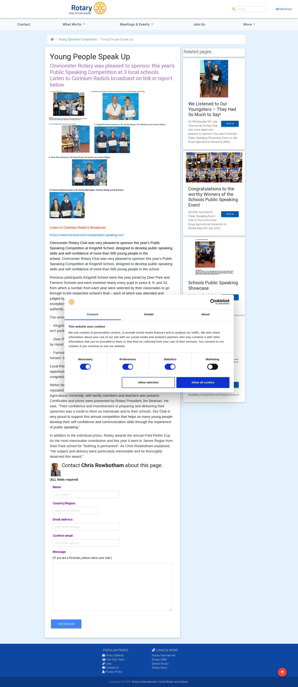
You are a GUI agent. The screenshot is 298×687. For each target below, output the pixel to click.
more (230, 123)
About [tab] (205, 314)
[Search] (251, 9)
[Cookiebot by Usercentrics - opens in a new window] (213, 302)
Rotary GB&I (159, 659)
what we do (72, 24)
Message (59, 552)
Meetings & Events (135, 24)
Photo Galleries (113, 655)
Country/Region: (64, 503)
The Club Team (113, 659)
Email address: (63, 519)
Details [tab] (149, 314)
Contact (23, 24)
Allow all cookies (202, 382)
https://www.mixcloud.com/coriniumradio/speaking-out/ (87, 235)
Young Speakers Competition (77, 39)
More (247, 24)
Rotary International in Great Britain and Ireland (159, 681)
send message (66, 623)
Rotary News (159, 667)
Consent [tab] (92, 314)
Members (284, 9)
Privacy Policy (112, 671)
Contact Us (110, 667)
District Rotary (160, 663)
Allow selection (148, 382)
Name (57, 487)
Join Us (199, 24)
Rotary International (163, 655)
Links (107, 663)
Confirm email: (63, 535)
